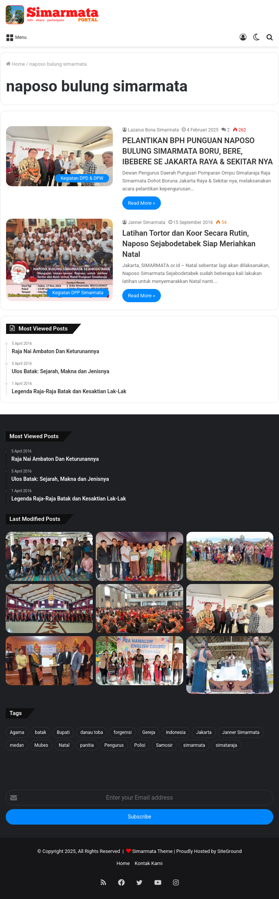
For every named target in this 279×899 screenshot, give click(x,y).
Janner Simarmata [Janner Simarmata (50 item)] (240, 732)
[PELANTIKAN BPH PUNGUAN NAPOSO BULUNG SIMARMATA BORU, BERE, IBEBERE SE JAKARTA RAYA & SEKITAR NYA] (59, 156)
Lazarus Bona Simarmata (153, 130)
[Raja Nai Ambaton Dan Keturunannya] (229, 665)
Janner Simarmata (146, 222)
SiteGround (229, 851)
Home (15, 64)
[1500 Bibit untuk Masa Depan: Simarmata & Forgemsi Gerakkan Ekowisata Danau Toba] (229, 556)
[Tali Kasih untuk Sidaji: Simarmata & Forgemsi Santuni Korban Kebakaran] (139, 556)
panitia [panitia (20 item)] (87, 745)
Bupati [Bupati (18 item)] (63, 732)
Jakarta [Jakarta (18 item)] (204, 732)
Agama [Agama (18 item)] (17, 732)
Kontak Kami (149, 863)
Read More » (141, 203)
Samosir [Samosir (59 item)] (164, 745)
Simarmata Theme (152, 851)
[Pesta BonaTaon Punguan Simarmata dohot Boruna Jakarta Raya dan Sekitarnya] (139, 608)
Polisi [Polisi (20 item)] (139, 745)
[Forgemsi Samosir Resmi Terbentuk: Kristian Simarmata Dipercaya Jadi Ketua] (49, 556)
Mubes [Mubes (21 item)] (41, 745)
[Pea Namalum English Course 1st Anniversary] (139, 660)
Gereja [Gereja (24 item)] (148, 732)
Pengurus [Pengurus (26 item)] (114, 745)
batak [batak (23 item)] (40, 732)
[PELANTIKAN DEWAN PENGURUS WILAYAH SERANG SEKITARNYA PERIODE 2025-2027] (49, 660)
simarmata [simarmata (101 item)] (194, 745)
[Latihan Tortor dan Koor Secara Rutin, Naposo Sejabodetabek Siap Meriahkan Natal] (59, 260)
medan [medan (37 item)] (17, 745)
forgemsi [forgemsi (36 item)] (123, 732)
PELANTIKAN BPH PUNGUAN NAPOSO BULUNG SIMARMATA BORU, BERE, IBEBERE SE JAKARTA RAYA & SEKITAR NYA (197, 151)
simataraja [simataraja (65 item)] (226, 745)
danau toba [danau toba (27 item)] (91, 732)
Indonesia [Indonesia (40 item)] (175, 732)
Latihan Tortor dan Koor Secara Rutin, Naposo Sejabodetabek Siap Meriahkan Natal (189, 244)
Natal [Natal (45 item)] (64, 745)
